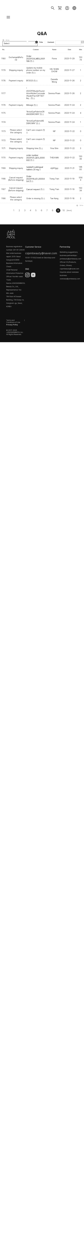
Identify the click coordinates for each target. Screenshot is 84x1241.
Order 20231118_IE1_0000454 (35, 178)
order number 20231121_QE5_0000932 (35, 157)
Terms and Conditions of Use (13, 321)
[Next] (69, 210)
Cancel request (33, 189)
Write (7, 40)
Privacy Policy (12, 325)
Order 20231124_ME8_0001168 (35, 58)
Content (49, 42)
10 (63, 210)
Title (39, 42)
